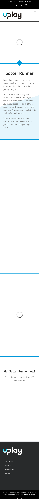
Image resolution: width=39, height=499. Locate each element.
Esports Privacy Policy (29, 494)
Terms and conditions (9, 494)
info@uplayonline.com (25, 1)
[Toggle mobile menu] (35, 12)
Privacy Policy (19, 494)
